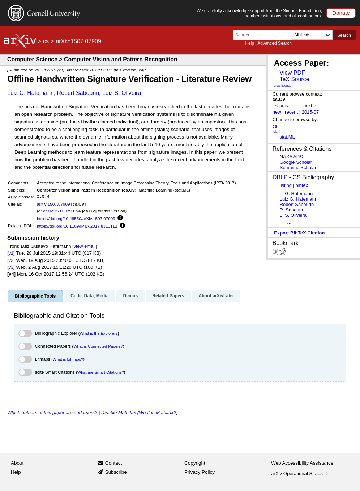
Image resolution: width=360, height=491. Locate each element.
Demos (130, 295)
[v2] (11, 260)
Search (344, 35)
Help (249, 43)
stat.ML (287, 137)
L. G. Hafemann (296, 193)
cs (46, 41)
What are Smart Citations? (100, 372)
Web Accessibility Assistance (302, 463)
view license (283, 85)
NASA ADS (291, 156)
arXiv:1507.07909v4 (62, 211)
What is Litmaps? (68, 359)
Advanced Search (274, 43)
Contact (113, 463)
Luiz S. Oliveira (121, 93)
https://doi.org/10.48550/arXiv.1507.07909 (76, 218)
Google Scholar (296, 162)
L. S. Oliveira (293, 215)
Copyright (194, 463)
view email (84, 246)
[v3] (11, 267)
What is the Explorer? (99, 333)
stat (276, 131)
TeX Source (294, 79)
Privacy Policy (199, 472)
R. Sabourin (292, 209)
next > (309, 105)
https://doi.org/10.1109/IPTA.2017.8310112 (77, 226)
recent (291, 112)
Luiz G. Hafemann (30, 93)
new (277, 112)
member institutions (262, 15)
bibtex (301, 185)
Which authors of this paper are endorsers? (52, 412)
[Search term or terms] (264, 35)
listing (286, 185)
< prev (281, 105)
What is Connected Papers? (98, 346)
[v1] (11, 253)
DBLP (280, 177)
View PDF (292, 73)
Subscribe (116, 472)
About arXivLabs (215, 295)
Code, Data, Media (89, 295)
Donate (341, 13)
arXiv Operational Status (300, 473)
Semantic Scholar (298, 167)
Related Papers (168, 295)
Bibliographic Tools (35, 296)
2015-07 (310, 112)
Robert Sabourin (78, 93)
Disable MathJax (118, 412)
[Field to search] (312, 35)
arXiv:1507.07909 (53, 204)
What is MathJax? (157, 412)
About (17, 463)
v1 (61, 69)
